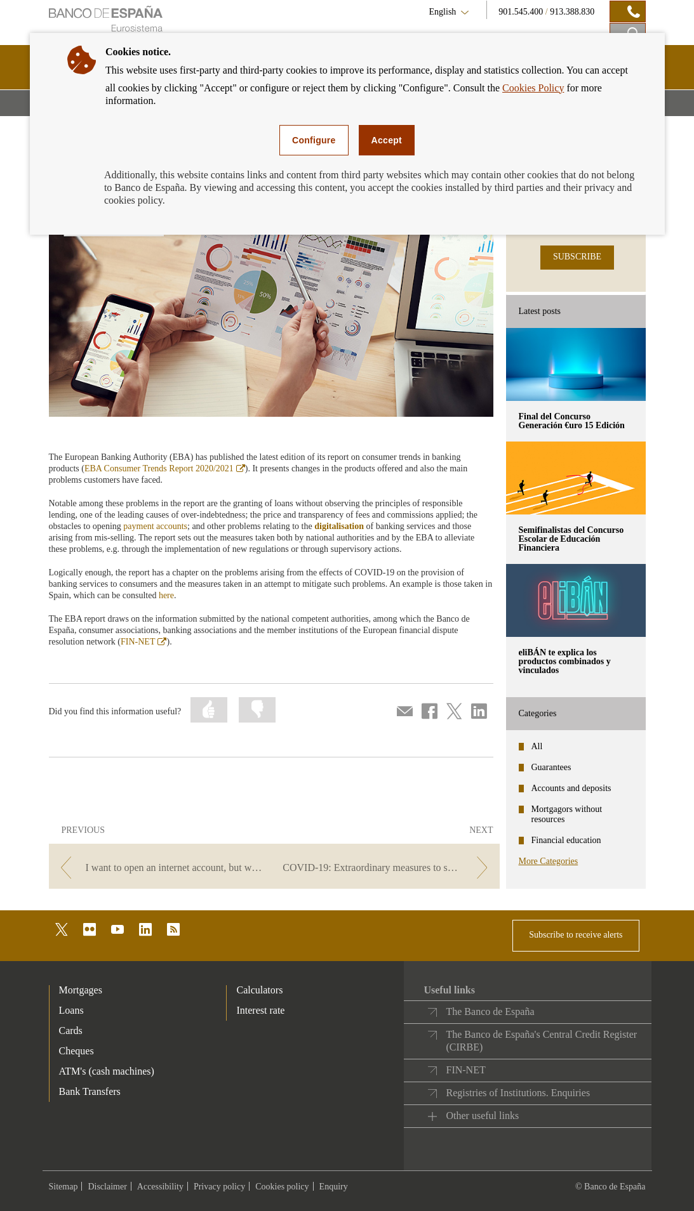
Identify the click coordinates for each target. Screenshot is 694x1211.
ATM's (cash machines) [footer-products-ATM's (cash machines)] (106, 1071)
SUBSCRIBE (577, 256)
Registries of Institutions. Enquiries (518, 1092)
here (166, 595)
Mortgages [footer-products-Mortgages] (80, 990)
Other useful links (482, 1115)
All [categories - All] (537, 746)
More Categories (548, 861)
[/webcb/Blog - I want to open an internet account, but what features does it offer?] (160, 867)
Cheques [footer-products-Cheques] (76, 1050)
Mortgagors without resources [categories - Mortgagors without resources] (567, 814)
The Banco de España (490, 1011)
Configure (314, 140)
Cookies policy (282, 1186)
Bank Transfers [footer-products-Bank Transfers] (90, 1091)
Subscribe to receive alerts (575, 934)
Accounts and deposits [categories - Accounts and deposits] (571, 788)
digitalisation (339, 526)
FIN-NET (143, 641)
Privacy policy (219, 1186)
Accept (386, 140)
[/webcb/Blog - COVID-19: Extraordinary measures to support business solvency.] (388, 867)
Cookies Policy (533, 87)
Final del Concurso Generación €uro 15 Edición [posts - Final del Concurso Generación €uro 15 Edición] (572, 421)
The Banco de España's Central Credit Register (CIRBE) (541, 1040)
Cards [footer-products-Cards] (71, 1030)
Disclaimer (107, 1186)
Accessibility (160, 1186)
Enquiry (333, 1186)
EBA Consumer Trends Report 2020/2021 (164, 468)
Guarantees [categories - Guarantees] (551, 767)
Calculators (259, 990)
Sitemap (63, 1186)
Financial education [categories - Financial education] (566, 840)
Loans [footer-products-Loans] (71, 1010)
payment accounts (155, 526)
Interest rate (260, 1010)
